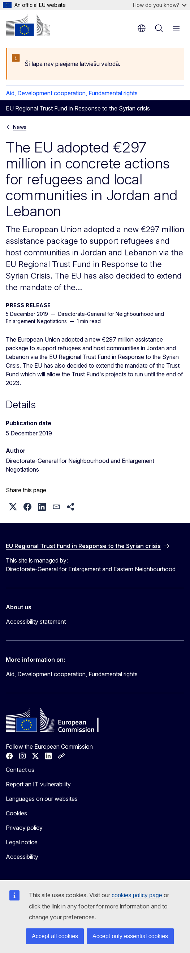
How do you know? (159, 5)
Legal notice (22, 842)
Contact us (20, 769)
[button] (13, 507)
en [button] (141, 28)
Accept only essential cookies (130, 936)
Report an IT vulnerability (38, 784)
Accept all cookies (55, 936)
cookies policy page (137, 895)
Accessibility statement (36, 621)
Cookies (16, 813)
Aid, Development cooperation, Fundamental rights (72, 93)
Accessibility (22, 856)
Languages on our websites (42, 798)
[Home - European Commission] (28, 25)
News (19, 127)
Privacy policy (24, 827)
